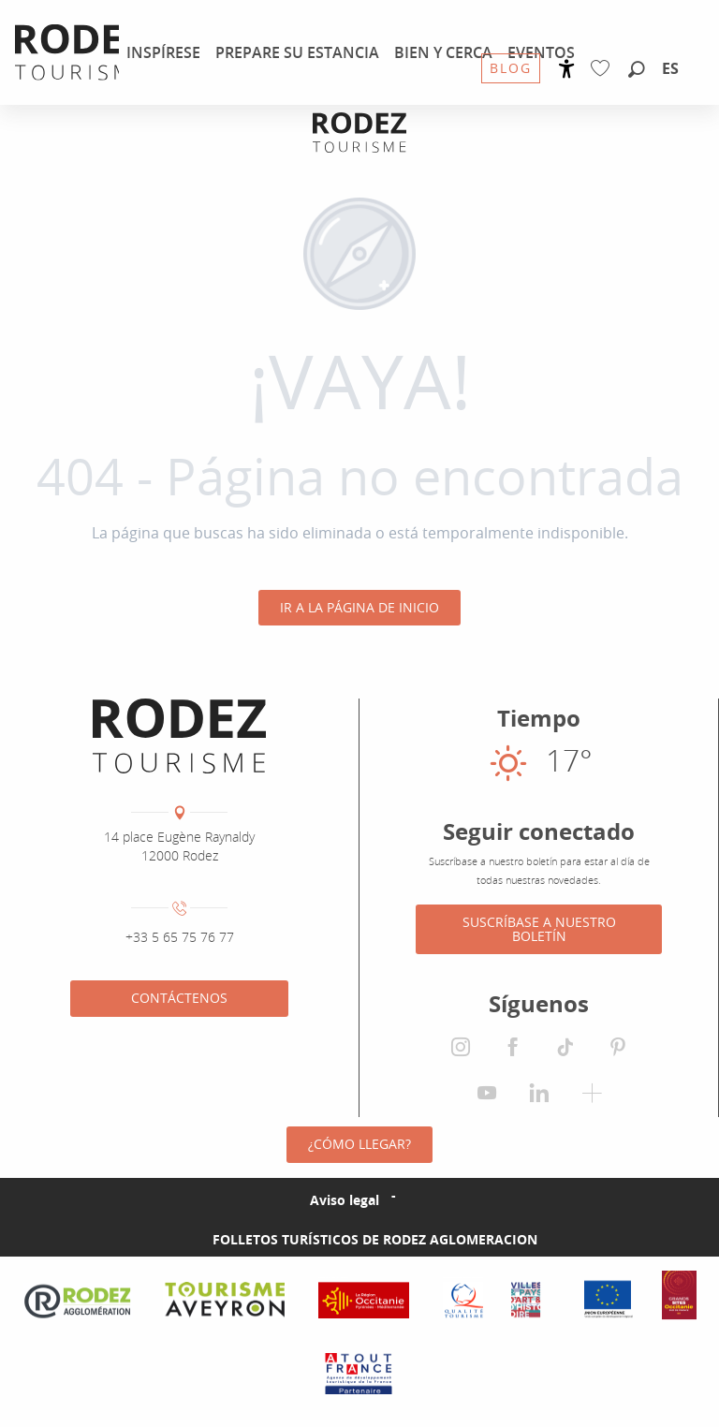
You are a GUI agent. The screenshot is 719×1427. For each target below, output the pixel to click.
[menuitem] (163, 52)
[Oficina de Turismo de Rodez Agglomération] (359, 132)
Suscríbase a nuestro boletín (539, 928)
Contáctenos (179, 998)
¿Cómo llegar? (359, 1144)
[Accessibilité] (567, 69)
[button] (637, 70)
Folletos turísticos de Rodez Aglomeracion (375, 1239)
